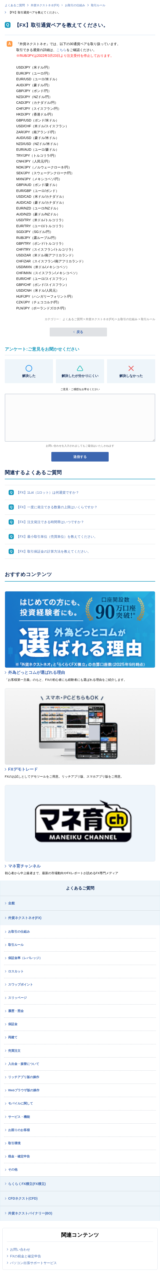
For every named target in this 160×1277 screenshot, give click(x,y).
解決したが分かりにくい (80, 376)
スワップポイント (20, 984)
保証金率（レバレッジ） (25, 958)
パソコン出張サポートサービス (33, 1263)
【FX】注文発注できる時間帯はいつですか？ (50, 522)
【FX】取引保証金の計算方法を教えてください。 (53, 551)
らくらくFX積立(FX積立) (27, 1184)
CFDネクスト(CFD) (22, 1198)
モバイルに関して (20, 1103)
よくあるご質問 (15, 5)
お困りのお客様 (19, 1130)
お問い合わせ (20, 1249)
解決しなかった (131, 376)
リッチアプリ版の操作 (23, 1077)
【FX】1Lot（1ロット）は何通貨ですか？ (47, 492)
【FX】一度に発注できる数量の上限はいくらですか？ (56, 507)
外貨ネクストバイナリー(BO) (30, 1213)
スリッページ (17, 998)
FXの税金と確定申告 (25, 1256)
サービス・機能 (19, 1117)
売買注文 (14, 1050)
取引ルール (98, 5)
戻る (79, 332)
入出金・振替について (23, 1064)
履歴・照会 (16, 1011)
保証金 (12, 1024)
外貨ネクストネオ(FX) (45, 5)
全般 (11, 903)
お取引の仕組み (75, 5)
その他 (12, 1169)
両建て (12, 1037)
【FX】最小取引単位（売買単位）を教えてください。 (56, 536)
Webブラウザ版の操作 (23, 1090)
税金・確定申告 (19, 1156)
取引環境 (14, 1143)
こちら (61, 50)
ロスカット (16, 971)
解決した (29, 376)
